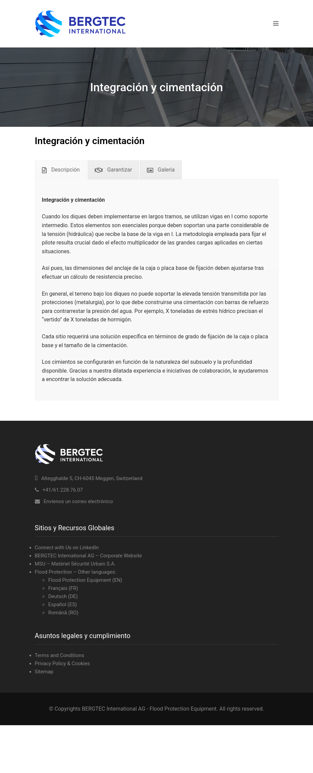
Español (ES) (62, 604)
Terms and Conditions (59, 655)
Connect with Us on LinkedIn (67, 547)
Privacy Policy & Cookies (62, 663)
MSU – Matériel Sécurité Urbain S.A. (75, 564)
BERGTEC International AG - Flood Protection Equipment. (150, 709)
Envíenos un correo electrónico (78, 501)
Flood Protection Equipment (79, 580)
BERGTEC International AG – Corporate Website (88, 556)
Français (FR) (63, 588)
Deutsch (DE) (62, 596)
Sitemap (44, 672)
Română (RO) (63, 613)
